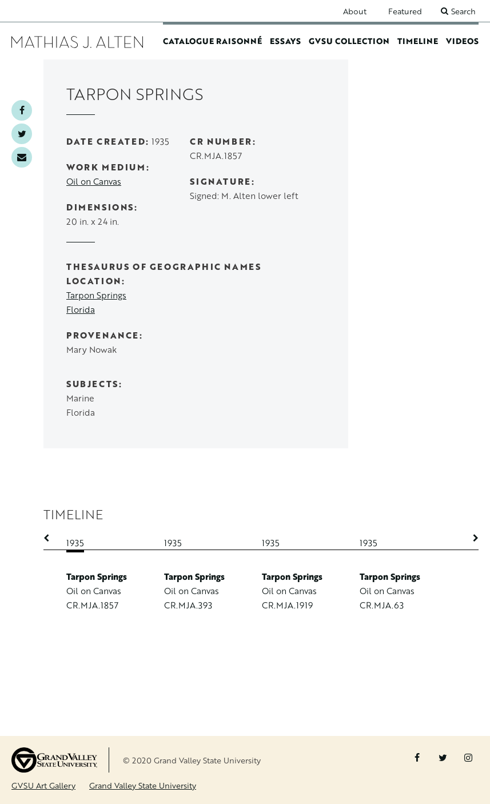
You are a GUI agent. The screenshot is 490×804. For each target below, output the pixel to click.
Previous (52, 538)
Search (463, 11)
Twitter (21, 134)
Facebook (21, 110)
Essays (285, 41)
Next (470, 538)
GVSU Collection (349, 41)
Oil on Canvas (93, 182)
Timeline (417, 41)
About (354, 11)
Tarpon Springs (96, 295)
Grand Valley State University (142, 785)
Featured (405, 11)
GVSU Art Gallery (43, 785)
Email (21, 157)
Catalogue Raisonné (212, 41)
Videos (462, 41)
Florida (80, 310)
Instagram (468, 757)
